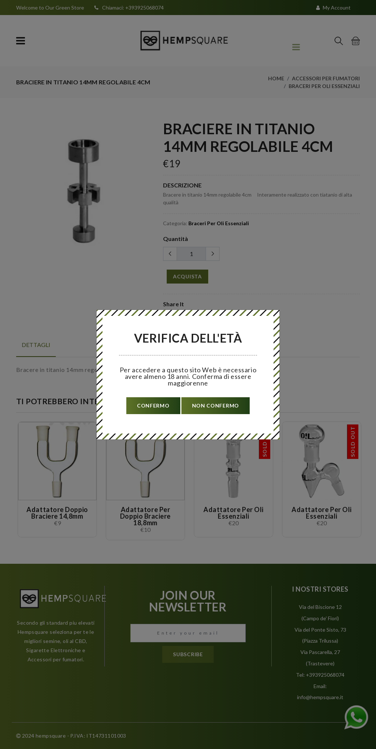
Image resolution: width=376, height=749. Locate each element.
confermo (153, 405)
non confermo (215, 405)
